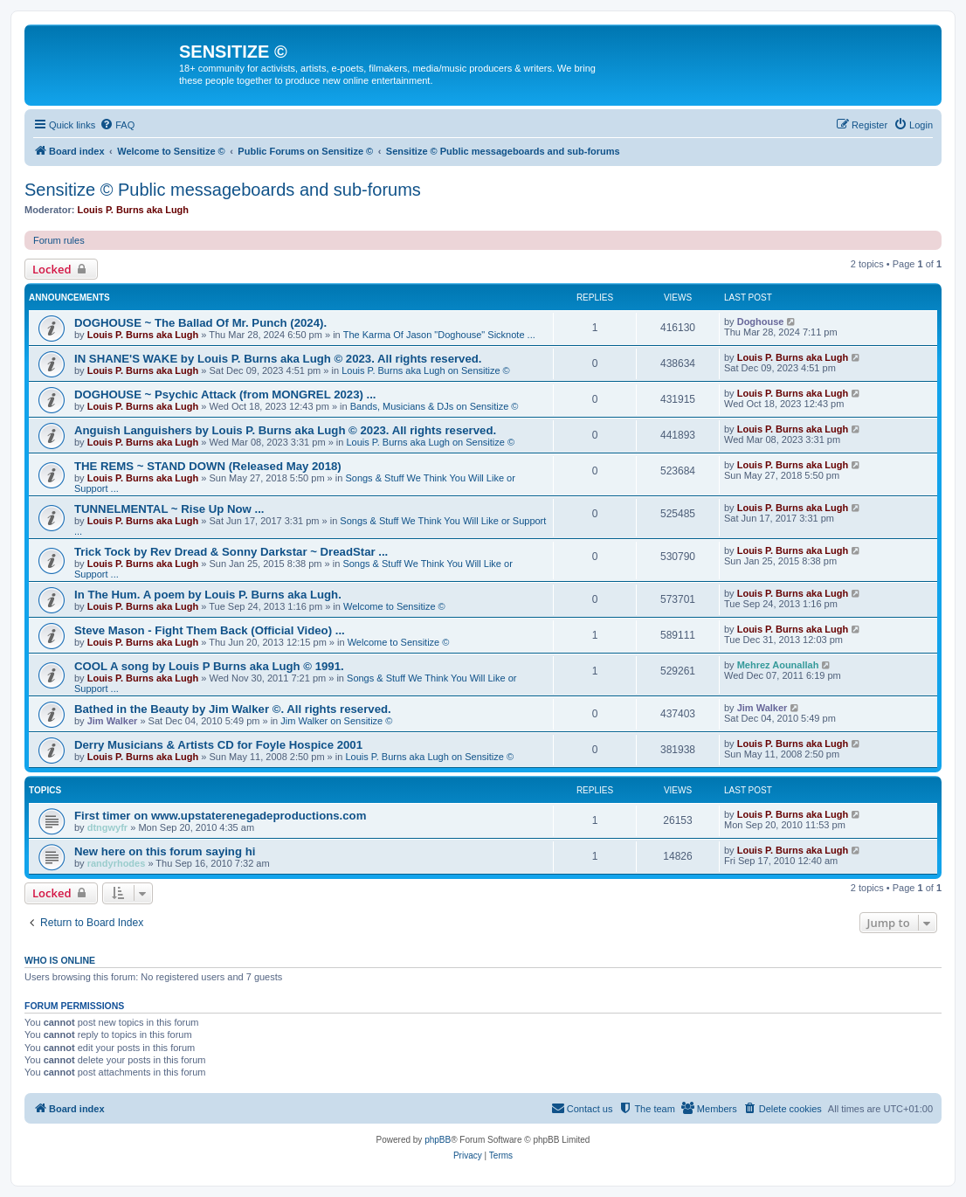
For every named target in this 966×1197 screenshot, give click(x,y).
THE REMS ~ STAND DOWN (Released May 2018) (208, 466)
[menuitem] (117, 124)
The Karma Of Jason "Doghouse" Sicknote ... (439, 334)
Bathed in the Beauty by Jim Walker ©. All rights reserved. (232, 709)
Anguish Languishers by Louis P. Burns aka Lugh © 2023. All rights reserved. (285, 430)
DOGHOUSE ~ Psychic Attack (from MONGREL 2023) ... (225, 394)
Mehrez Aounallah (778, 665)
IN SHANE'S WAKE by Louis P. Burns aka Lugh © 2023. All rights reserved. (277, 358)
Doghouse (760, 321)
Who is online (59, 960)
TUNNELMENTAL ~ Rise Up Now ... (169, 508)
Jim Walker (112, 721)
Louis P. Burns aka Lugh (134, 209)
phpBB (437, 1140)
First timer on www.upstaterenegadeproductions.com (220, 815)
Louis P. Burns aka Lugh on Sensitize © (426, 370)
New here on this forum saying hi (164, 851)
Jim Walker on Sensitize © (336, 721)
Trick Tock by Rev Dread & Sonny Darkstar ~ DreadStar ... (231, 551)
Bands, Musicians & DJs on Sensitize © (434, 406)
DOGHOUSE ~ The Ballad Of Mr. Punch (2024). (200, 322)
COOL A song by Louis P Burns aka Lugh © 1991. (209, 666)
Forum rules (59, 240)
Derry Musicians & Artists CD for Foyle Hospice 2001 (218, 744)
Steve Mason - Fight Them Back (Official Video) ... (209, 630)
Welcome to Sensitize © (394, 606)
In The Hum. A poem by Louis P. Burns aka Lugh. (208, 594)
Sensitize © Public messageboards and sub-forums (222, 189)
